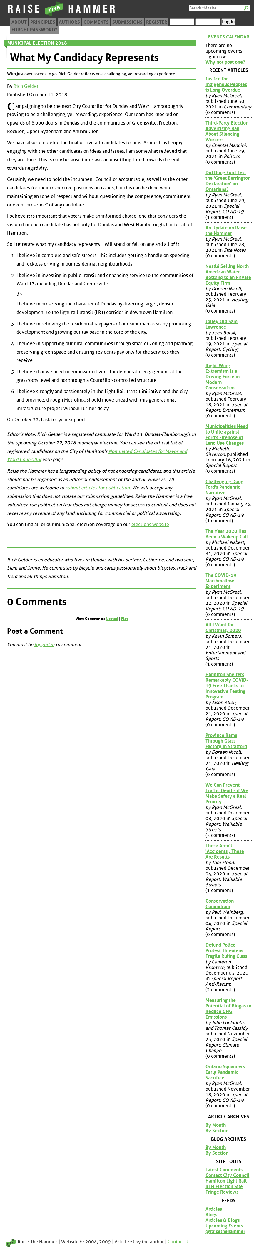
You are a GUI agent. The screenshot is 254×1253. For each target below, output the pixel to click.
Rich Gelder (26, 86)
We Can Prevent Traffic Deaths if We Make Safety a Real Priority (226, 793)
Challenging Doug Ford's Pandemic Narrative (224, 487)
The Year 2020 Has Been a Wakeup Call (226, 534)
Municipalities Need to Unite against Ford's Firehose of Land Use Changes (226, 435)
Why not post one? (225, 62)
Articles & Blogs (222, 1220)
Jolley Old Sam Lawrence (221, 324)
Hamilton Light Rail (226, 1181)
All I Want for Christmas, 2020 (223, 627)
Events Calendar (228, 37)
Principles (42, 22)
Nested (112, 619)
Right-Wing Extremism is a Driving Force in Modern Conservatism (222, 377)
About (19, 22)
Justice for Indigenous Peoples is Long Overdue (226, 84)
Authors (69, 22)
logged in (44, 644)
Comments (96, 22)
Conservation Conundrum (219, 903)
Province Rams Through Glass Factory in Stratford (226, 741)
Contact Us (179, 1241)
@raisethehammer (225, 1231)
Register (156, 22)
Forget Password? (34, 30)
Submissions (127, 22)
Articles (213, 1209)
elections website (150, 524)
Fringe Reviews (221, 1192)
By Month (215, 1125)
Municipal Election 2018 (37, 43)
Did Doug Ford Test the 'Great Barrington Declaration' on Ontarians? (227, 181)
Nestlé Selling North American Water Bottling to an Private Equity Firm (228, 274)
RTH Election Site (224, 1186)
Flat (124, 619)
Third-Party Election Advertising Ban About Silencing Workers (226, 131)
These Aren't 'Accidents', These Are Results (224, 851)
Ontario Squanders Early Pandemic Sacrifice (225, 1072)
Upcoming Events (224, 1226)
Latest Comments (224, 1170)
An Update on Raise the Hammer (226, 230)
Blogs (211, 1214)
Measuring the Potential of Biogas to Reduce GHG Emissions (228, 1008)
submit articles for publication (97, 488)
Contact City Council (227, 1175)
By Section (216, 1130)
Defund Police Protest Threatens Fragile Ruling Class (226, 950)
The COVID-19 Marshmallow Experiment (220, 580)
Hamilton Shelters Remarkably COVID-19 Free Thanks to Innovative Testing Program (226, 686)
